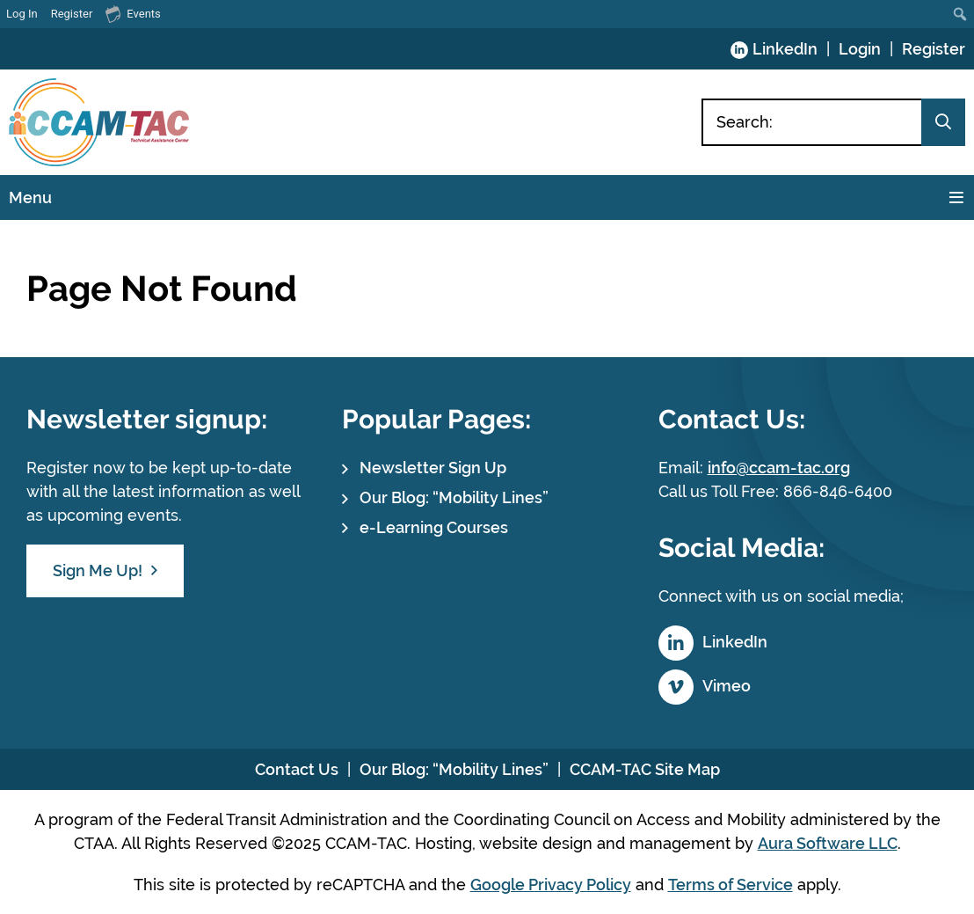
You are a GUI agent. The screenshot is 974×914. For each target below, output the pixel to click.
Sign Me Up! (97, 570)
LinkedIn (785, 49)
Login (860, 49)
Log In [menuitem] (22, 13)
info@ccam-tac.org (779, 467)
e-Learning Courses (434, 527)
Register (933, 49)
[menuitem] (960, 14)
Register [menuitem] (72, 13)
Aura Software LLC (828, 843)
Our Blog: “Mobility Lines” (454, 497)
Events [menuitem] (132, 13)
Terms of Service (730, 884)
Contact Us (296, 769)
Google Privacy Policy (550, 884)
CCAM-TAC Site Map (645, 769)
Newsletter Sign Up (433, 467)
